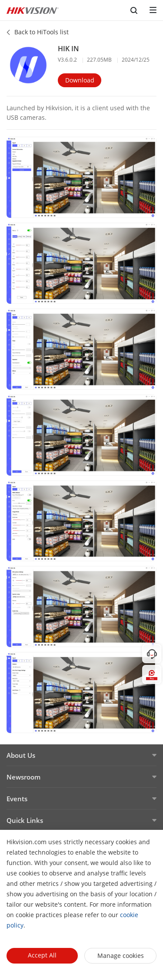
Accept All (42, 955)
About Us (21, 755)
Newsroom (23, 777)
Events (17, 798)
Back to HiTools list (41, 32)
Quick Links (25, 820)
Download (79, 80)
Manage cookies (120, 955)
